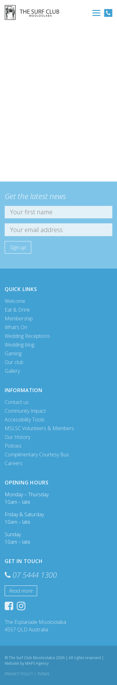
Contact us (17, 402)
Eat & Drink (17, 309)
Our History (17, 437)
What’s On (16, 327)
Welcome (15, 301)
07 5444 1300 (34, 575)
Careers (13, 463)
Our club (14, 362)
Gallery (12, 370)
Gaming (13, 353)
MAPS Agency (37, 663)
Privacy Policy (19, 674)
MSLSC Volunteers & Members (39, 428)
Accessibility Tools (25, 419)
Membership (19, 318)
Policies (13, 445)
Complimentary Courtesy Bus (37, 454)
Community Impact (25, 410)
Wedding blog (19, 344)
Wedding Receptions (27, 336)
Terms (43, 674)
